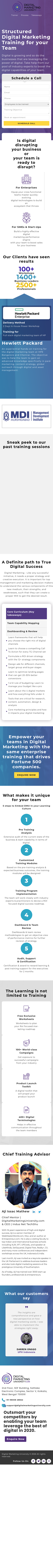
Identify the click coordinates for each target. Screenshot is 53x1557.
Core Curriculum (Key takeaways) (20, 613)
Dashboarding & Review (22, 631)
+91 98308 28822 (12, 1400)
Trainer (14, 15)
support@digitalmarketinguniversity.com (26, 1405)
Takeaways (36, 15)
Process (25, 15)
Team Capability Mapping (23, 623)
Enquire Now (26, 775)
